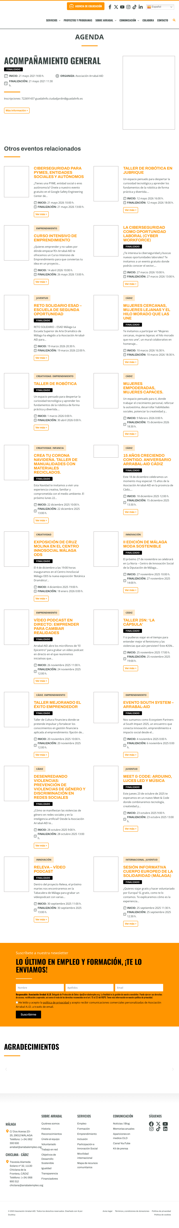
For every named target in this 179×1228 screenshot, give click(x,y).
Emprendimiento (87, 1134)
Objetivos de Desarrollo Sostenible (48, 1158)
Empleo (81, 1123)
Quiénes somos (50, 1123)
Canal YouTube (121, 1143)
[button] (58, 20)
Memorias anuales (123, 1128)
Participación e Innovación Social (87, 1146)
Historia (45, 1128)
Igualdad (46, 1168)
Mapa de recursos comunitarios (87, 1165)
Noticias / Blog (121, 1123)
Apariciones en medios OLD (121, 1136)
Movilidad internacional (84, 1155)
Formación (83, 1128)
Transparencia (49, 1173)
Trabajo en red (49, 1149)
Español (154, 7)
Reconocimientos (51, 1134)
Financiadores (49, 1178)
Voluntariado (48, 1144)
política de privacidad (56, 1002)
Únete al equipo (50, 1139)
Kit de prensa (120, 1148)
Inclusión (82, 1139)
